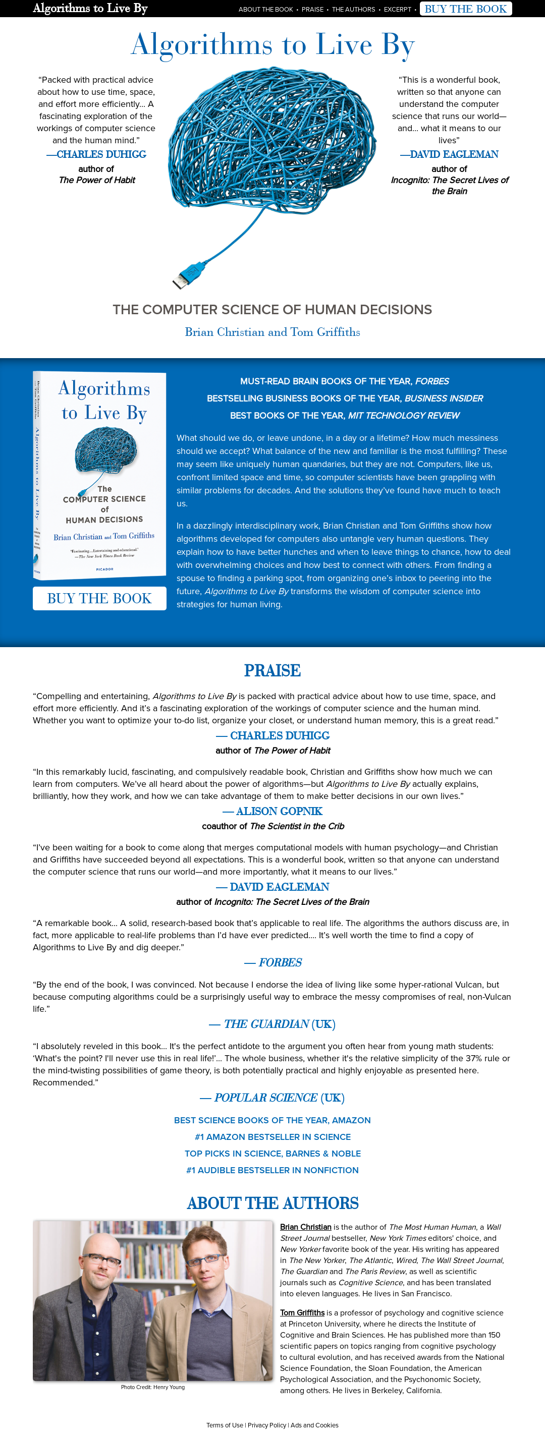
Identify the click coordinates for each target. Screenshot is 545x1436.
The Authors (353, 9)
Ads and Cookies (315, 1424)
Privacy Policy (267, 1424)
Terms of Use (224, 1424)
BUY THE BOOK (466, 9)
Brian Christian (306, 1226)
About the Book (266, 9)
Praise (312, 9)
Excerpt (397, 9)
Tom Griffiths (302, 1312)
